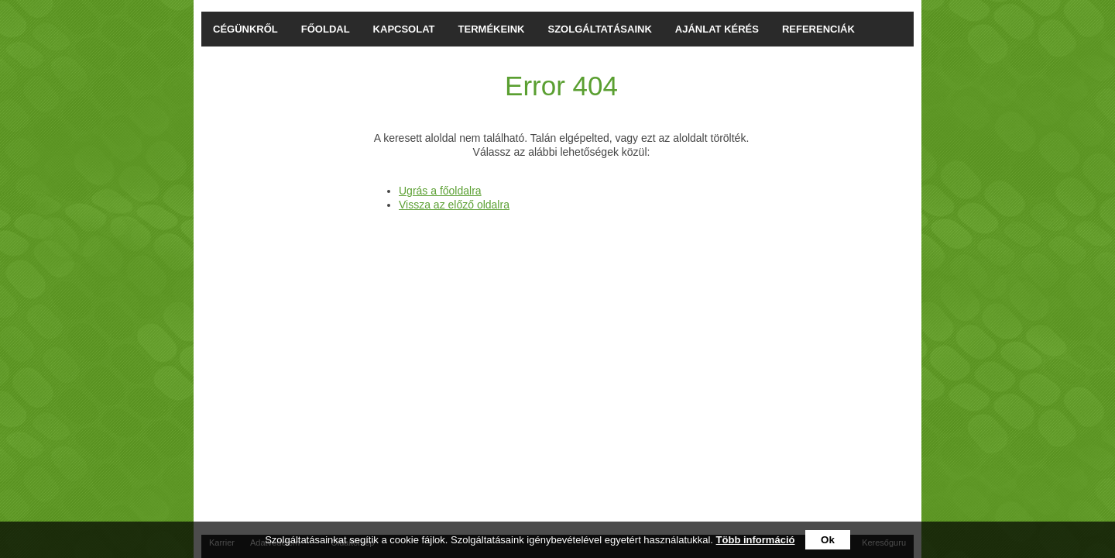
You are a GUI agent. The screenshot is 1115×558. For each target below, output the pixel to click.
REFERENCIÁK (818, 29)
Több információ (755, 540)
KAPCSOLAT (404, 29)
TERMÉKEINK (491, 29)
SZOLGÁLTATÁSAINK (600, 29)
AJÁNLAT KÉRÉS (717, 29)
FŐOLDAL (325, 29)
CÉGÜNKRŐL (245, 29)
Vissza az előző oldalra (454, 204)
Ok (828, 540)
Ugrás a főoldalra (440, 190)
